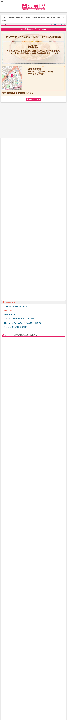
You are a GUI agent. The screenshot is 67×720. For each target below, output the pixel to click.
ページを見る (56, 350)
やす (42, 370)
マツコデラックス (14, 370)
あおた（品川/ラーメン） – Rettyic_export (18, 338)
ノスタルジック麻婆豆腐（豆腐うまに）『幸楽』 (19, 166)
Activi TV (33, 432)
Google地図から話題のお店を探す (15, 175)
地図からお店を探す (30, 597)
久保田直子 (30, 370)
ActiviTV (29, 706)
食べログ (33, 265)
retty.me (5, 347)
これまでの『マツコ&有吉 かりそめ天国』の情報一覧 (22, 171)
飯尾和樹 (37, 370)
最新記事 (30, 601)
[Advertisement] (17, 121)
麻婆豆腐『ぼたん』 (10, 162)
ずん (46, 370)
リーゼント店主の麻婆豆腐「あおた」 (16, 154)
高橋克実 (51, 370)
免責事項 (30, 612)
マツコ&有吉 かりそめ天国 (57, 24)
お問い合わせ (30, 608)
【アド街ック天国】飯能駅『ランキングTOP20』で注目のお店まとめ (41, 636)
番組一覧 (30, 604)
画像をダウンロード (34, 99)
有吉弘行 (23, 370)
